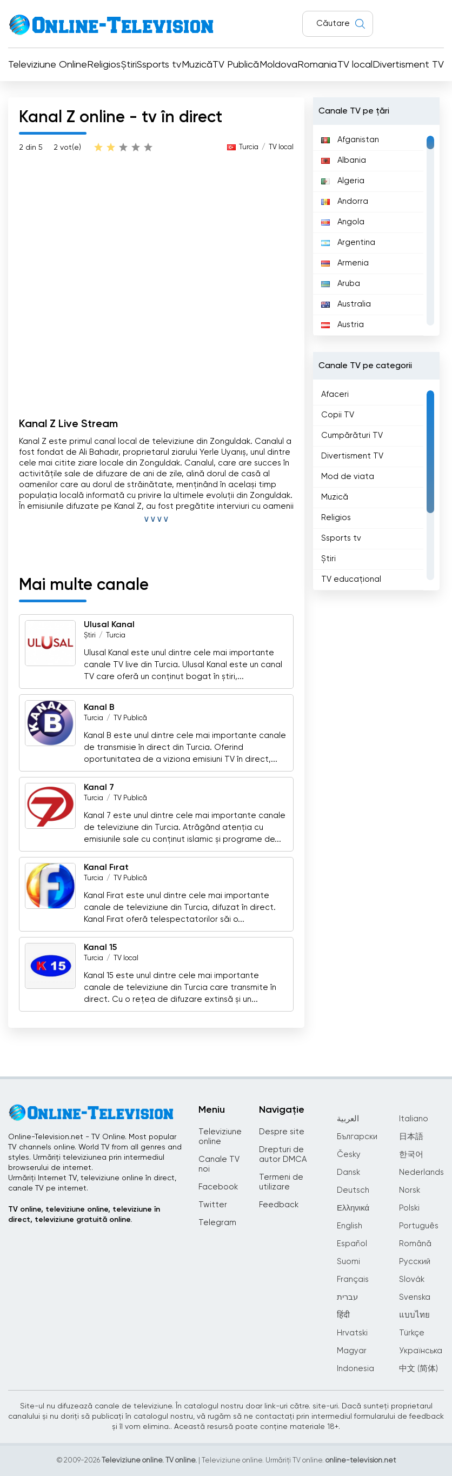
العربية (348, 1119)
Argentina (348, 242)
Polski (409, 1208)
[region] (376, 230)
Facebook (218, 1187)
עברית (347, 1297)
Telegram (217, 1223)
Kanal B (99, 707)
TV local (355, 65)
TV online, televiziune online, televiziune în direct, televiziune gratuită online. (84, 1215)
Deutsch (353, 1190)
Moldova (278, 65)
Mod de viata (347, 477)
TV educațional (351, 579)
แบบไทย (414, 1315)
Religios (104, 65)
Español (352, 1244)
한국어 (411, 1155)
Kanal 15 (100, 947)
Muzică (197, 65)
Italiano (413, 1119)
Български (357, 1137)
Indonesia (355, 1369)
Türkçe (411, 1333)
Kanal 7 (99, 787)
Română (415, 1244)
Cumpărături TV (352, 435)
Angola (342, 222)
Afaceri (335, 394)
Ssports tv (159, 65)
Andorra (344, 201)
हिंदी (343, 1315)
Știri (129, 65)
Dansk (348, 1172)
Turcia (248, 147)
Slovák (411, 1279)
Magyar (352, 1351)
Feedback (278, 1205)
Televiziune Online (47, 65)
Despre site (281, 1132)
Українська (420, 1351)
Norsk (409, 1190)
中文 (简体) (418, 1369)
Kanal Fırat (106, 867)
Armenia (345, 263)
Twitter (212, 1205)
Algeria (342, 181)
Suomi (348, 1262)
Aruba (340, 284)
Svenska (414, 1297)
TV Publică (235, 65)
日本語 (411, 1137)
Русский (414, 1262)
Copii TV (337, 415)
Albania (343, 160)
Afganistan (350, 140)
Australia (346, 304)
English (349, 1226)
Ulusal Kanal (109, 625)
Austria (342, 325)
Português (418, 1226)
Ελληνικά (353, 1208)
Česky (349, 1155)
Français (353, 1279)
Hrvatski (352, 1333)
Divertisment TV (408, 65)
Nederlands (421, 1172)
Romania (317, 65)
